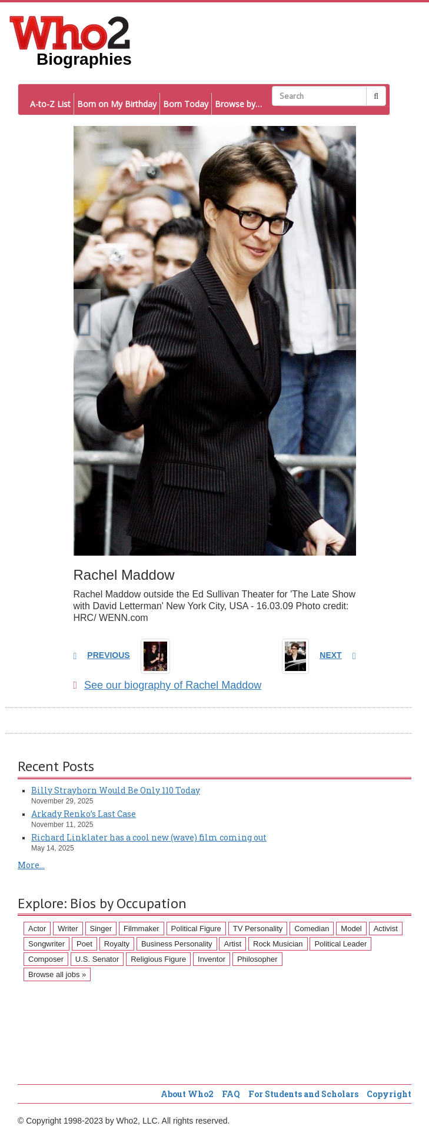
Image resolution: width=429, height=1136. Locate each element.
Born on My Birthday (117, 103)
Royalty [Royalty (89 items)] (116, 943)
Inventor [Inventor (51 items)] (211, 959)
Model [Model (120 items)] (351, 928)
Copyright (389, 1094)
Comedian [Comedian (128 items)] (311, 928)
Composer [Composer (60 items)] (46, 959)
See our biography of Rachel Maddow (168, 685)
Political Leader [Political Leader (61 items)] (340, 943)
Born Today (185, 103)
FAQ (231, 1094)
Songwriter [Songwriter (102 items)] (46, 943)
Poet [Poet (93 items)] (84, 943)
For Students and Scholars (303, 1094)
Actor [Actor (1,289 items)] (37, 928)
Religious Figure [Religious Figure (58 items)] (158, 959)
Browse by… (238, 103)
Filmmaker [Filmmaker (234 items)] (141, 928)
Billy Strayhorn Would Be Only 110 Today (115, 790)
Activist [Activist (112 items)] (386, 928)
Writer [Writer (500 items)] (68, 928)
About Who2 (187, 1094)
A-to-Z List (50, 103)
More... (31, 865)
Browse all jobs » (57, 974)
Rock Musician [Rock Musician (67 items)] (278, 943)
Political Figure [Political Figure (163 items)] (196, 928)
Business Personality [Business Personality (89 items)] (176, 943)
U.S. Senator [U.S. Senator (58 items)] (97, 959)
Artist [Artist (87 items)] (232, 943)
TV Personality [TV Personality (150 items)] (258, 928)
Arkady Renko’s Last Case (83, 813)
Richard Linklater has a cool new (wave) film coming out (149, 837)
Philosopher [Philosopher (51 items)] (257, 959)
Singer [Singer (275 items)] (101, 928)
